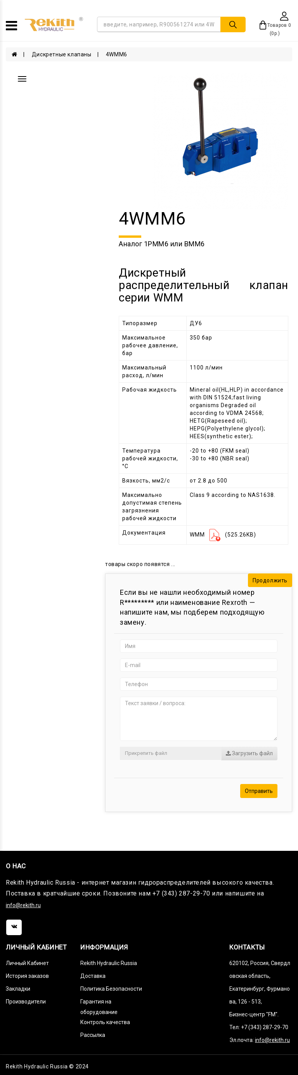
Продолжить (270, 580)
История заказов (27, 976)
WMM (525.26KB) (223, 534)
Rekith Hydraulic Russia (108, 963)
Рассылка (92, 1035)
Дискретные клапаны (62, 54)
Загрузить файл (249, 753)
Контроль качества (105, 1022)
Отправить (259, 791)
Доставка (93, 976)
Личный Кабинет (27, 963)
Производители (26, 1001)
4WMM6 (116, 54)
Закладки (18, 989)
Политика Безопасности (111, 989)
